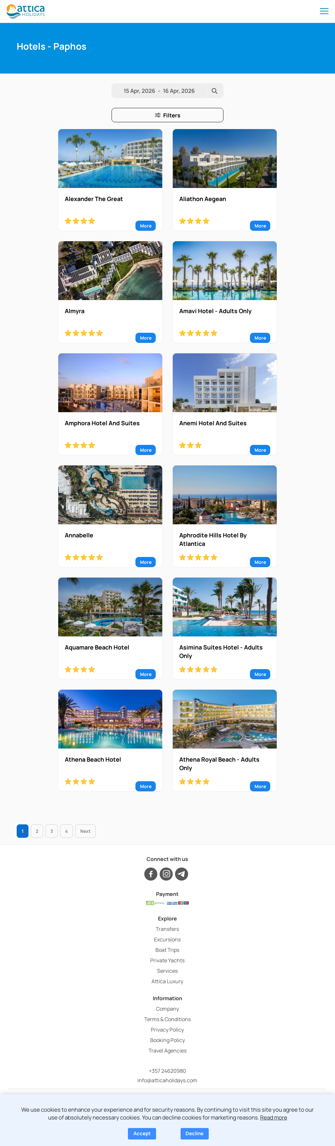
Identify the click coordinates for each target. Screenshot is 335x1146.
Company (167, 1008)
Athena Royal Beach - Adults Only (219, 763)
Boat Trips (167, 949)
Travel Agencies (167, 1050)
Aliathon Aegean (202, 199)
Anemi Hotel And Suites (213, 423)
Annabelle (79, 535)
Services (167, 970)
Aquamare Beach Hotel (97, 647)
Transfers (167, 929)
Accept (142, 1133)
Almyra (74, 311)
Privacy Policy (167, 1029)
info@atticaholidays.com (167, 1080)
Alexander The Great (94, 199)
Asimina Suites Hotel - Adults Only (221, 651)
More (145, 226)
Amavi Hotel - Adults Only (215, 311)
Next (85, 831)
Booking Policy (167, 1040)
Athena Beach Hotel (93, 759)
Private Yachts (167, 960)
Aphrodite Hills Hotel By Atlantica (213, 539)
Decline (194, 1133)
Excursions (167, 939)
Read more (273, 1117)
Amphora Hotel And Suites (102, 423)
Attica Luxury (167, 981)
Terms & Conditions (167, 1019)
